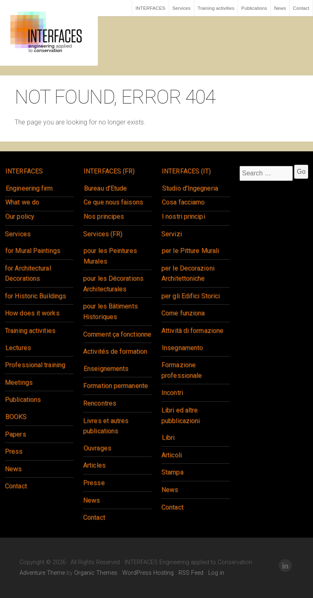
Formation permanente (115, 386)
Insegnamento (182, 348)
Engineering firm (29, 188)
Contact (301, 8)
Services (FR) (102, 234)
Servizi (171, 234)
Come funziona (183, 313)
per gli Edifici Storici (190, 296)
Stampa (172, 472)
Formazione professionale (181, 370)
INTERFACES (150, 8)
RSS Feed (191, 572)
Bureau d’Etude (105, 188)
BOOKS (16, 417)
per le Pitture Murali (190, 251)
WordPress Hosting (148, 572)
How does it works (32, 313)
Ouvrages (97, 448)
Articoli (171, 455)
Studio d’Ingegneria (190, 188)
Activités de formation (115, 351)
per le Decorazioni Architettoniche (187, 273)
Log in (216, 572)
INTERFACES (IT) (186, 171)
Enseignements (106, 368)
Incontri (172, 392)
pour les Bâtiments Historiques (110, 311)
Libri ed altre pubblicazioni (180, 415)
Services (181, 8)
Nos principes (104, 216)
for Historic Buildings (35, 296)
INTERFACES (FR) (109, 171)
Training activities (216, 8)
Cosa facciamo (183, 202)
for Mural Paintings (32, 251)
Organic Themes (95, 572)
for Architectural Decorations (28, 273)
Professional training (35, 365)
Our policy (19, 216)
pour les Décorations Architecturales (113, 284)
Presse (94, 483)
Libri (168, 437)
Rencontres (99, 403)
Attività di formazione (192, 330)
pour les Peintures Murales (110, 256)
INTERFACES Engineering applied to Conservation (49, 33)
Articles (94, 465)
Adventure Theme (42, 572)
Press (14, 451)
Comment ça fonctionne (117, 334)
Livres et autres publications (106, 426)
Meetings (19, 382)
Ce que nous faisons (113, 202)
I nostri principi (183, 216)
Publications (254, 8)
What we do (22, 202)
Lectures (18, 348)
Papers (15, 434)
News (280, 8)
